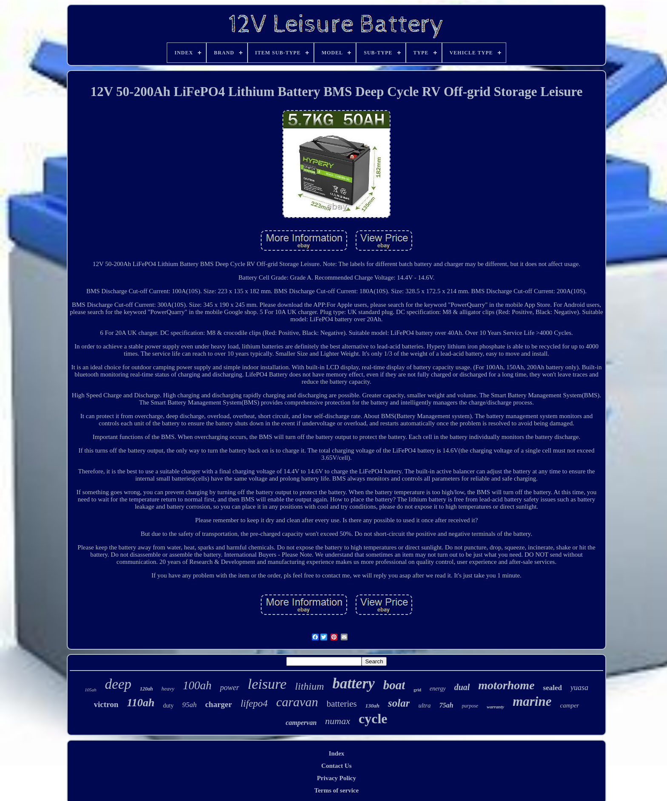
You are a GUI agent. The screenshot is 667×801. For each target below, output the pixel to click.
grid (417, 690)
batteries (342, 704)
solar (399, 703)
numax (337, 721)
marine (532, 701)
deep (118, 684)
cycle (373, 718)
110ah (140, 702)
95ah (189, 705)
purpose (470, 706)
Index (337, 753)
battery (354, 683)
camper (569, 705)
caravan (297, 702)
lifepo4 (254, 703)
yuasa (579, 687)
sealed (552, 688)
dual (462, 687)
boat (394, 685)
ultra (424, 705)
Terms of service (336, 790)
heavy (167, 688)
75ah (446, 705)
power (229, 687)
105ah (91, 689)
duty (168, 705)
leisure (267, 684)
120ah (146, 689)
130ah (372, 705)
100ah (197, 685)
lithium (309, 686)
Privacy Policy (336, 778)
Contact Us (336, 765)
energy (438, 688)
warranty (495, 706)
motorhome (506, 685)
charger (218, 704)
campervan (300, 722)
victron (106, 704)
